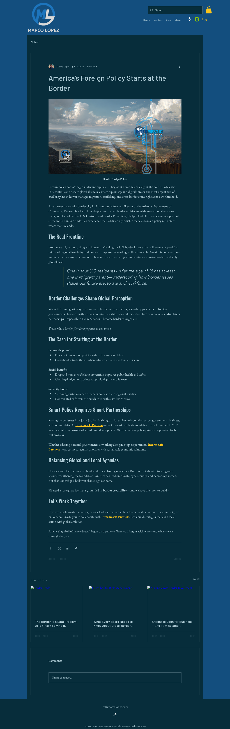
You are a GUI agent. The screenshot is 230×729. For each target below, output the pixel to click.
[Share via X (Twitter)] (59, 548)
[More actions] (179, 67)
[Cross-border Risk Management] (115, 600)
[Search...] (175, 10)
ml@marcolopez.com (115, 707)
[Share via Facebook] (50, 548)
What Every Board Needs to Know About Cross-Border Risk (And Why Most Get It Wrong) (113, 623)
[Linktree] (189, 19)
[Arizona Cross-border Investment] (173, 600)
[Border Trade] (57, 600)
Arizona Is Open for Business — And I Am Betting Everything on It (172, 623)
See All (196, 579)
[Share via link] (76, 548)
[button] (209, 9)
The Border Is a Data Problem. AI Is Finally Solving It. (56, 623)
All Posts (35, 41)
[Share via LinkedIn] (68, 548)
